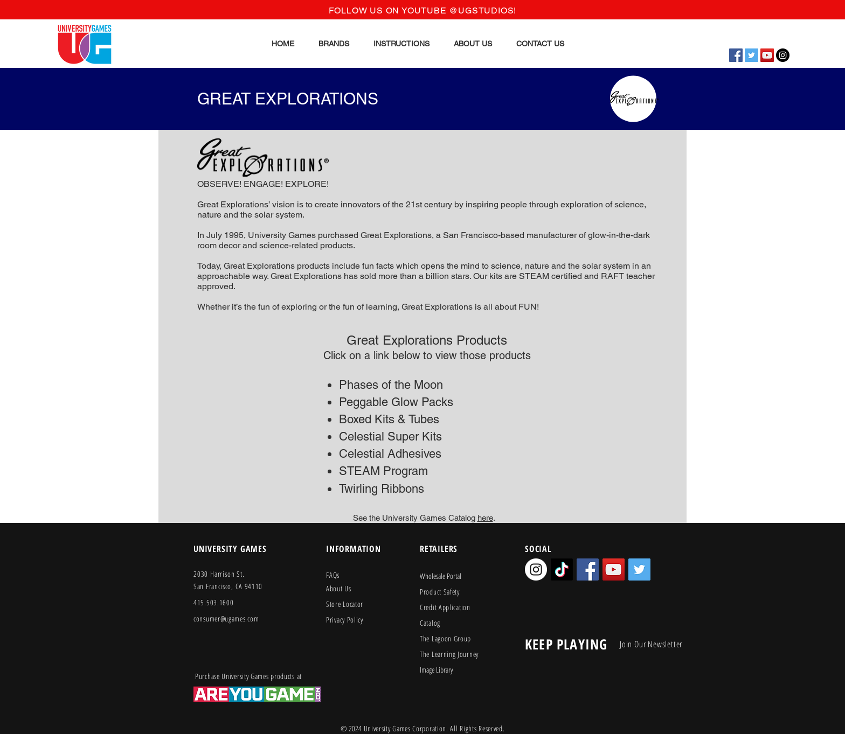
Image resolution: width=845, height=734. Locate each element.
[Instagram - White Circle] (536, 569)
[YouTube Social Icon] (767, 55)
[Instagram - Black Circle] (782, 55)
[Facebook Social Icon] (736, 55)
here (485, 517)
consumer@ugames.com (226, 618)
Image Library (436, 670)
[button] (333, 43)
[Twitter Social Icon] (751, 55)
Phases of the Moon (391, 385)
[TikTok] (562, 569)
